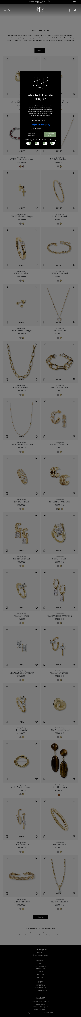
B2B (74, 1)
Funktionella (37, 142)
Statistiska (45, 142)
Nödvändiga (28, 142)
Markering (53, 142)
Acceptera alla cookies (50, 134)
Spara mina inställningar (31, 134)
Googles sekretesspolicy (40, 124)
